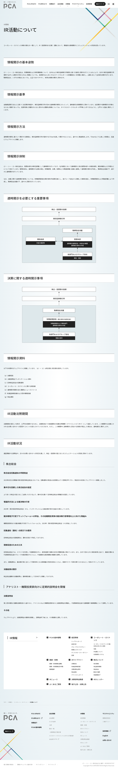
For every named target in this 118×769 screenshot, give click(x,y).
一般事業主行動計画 (55, 732)
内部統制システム (99, 654)
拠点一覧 (51, 729)
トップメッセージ (76, 641)
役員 (95, 649)
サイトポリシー (40, 764)
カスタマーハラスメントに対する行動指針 (61, 736)
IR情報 (68, 4)
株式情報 (96, 664)
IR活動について (98, 652)
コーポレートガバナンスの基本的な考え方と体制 (102, 645)
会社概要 (51, 718)
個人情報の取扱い (9, 764)
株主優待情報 (97, 666)
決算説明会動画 (77, 679)
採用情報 (89, 4)
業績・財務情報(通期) (55, 664)
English (105, 735)
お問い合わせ (107, 740)
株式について (98, 660)
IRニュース (53, 679)
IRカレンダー (99, 679)
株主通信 (74, 672)
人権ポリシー (106, 721)
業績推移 (52, 669)
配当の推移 (97, 672)
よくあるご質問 (55, 684)
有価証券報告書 (75, 666)
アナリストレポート (77, 675)
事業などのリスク (76, 650)
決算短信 (74, 664)
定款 (72, 655)
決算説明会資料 (75, 669)
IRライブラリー (77, 660)
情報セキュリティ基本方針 (25, 764)
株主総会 (96, 669)
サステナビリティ (78, 4)
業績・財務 (53, 660)
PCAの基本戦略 (55, 637)
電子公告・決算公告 (78, 684)
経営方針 (74, 644)
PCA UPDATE (31, 4)
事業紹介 (52, 4)
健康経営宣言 (106, 718)
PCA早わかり (42, 4)
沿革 (50, 725)
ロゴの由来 (52, 721)
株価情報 (97, 675)
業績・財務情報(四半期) (56, 666)
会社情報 (60, 4)
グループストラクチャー (78, 647)
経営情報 (74, 637)
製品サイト (99, 4)
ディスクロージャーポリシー (79, 652)
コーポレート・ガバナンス (102, 638)
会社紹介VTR (54, 739)
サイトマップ (52, 764)
